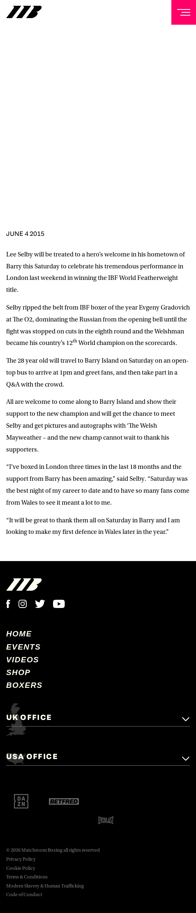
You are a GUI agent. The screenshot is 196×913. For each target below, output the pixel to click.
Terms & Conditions (27, 877)
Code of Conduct (24, 894)
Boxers (24, 685)
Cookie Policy (20, 868)
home (19, 633)
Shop (18, 672)
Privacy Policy (21, 859)
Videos (22, 659)
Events (23, 647)
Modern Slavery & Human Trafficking (45, 886)
